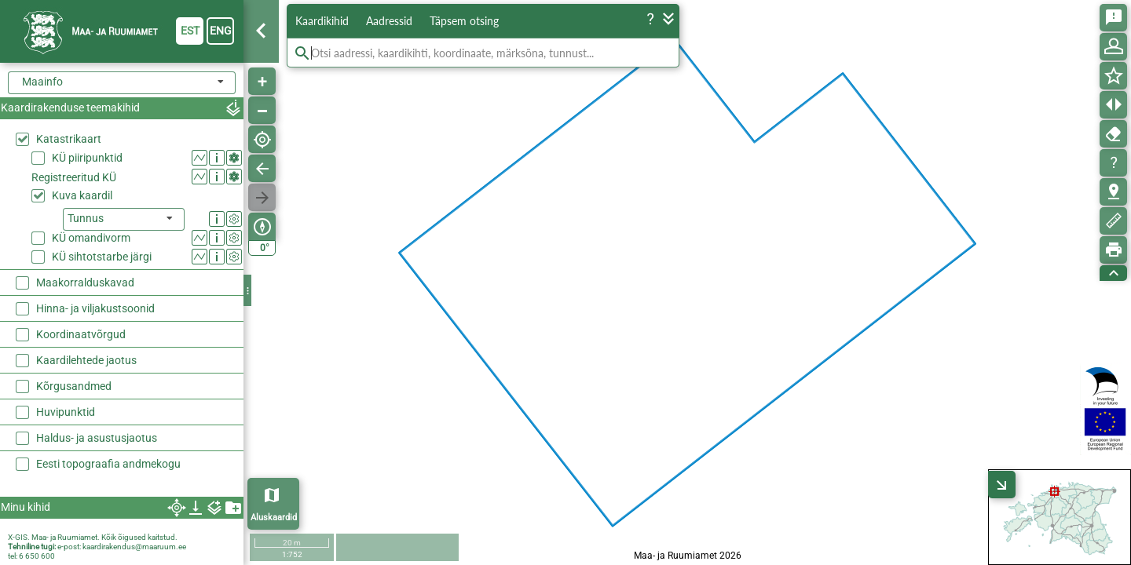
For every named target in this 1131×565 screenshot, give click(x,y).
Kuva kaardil (82, 195)
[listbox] (124, 219)
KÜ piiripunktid (87, 157)
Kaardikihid (322, 20)
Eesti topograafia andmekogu (108, 463)
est (190, 30)
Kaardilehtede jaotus (86, 360)
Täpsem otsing (464, 20)
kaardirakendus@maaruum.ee (134, 546)
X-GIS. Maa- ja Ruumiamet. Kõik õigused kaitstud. (93, 537)
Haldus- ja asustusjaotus (96, 438)
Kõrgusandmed (74, 386)
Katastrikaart (68, 139)
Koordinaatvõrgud (81, 334)
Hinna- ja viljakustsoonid (95, 308)
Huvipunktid (65, 412)
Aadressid (389, 20)
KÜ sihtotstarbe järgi (102, 256)
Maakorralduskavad (85, 282)
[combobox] (122, 82)
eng (221, 30)
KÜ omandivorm (91, 237)
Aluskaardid (274, 517)
